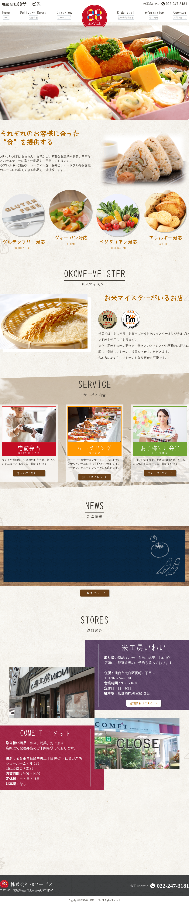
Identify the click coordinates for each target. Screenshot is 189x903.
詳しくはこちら (26, 473)
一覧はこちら (92, 593)
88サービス (21, 4)
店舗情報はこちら (141, 703)
